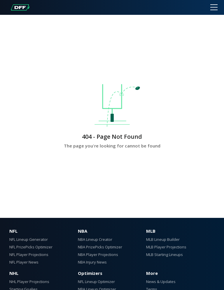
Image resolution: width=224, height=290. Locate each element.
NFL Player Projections (28, 254)
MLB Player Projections (166, 247)
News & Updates (161, 281)
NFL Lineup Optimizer (96, 281)
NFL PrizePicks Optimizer (30, 247)
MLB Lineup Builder (163, 239)
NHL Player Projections (29, 281)
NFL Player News (23, 262)
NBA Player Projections (98, 254)
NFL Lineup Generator (28, 239)
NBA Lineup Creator (95, 239)
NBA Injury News (92, 262)
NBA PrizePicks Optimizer (100, 247)
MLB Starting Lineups (164, 254)
